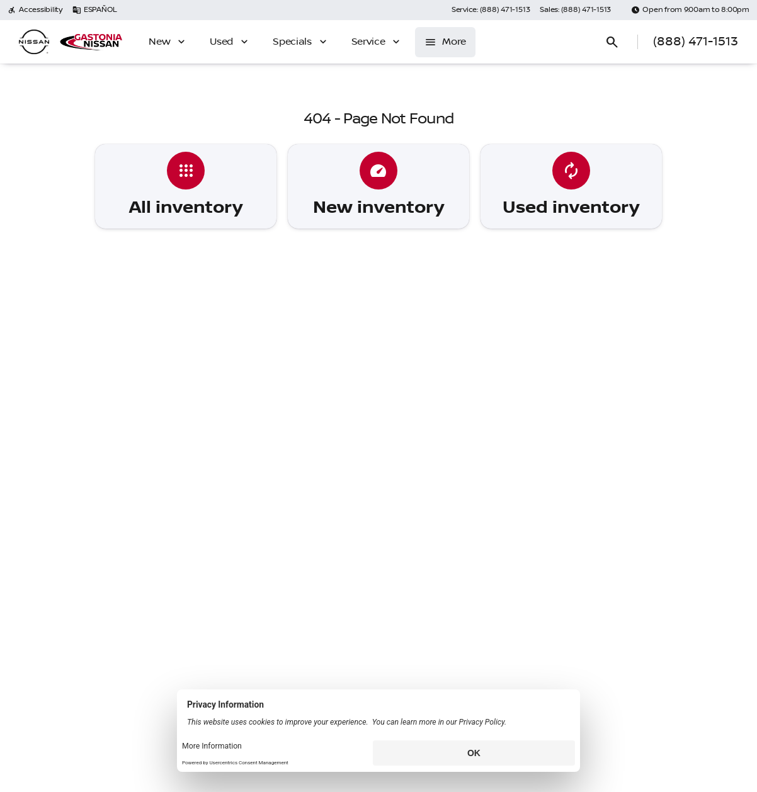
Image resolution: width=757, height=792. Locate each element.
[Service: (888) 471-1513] (490, 10)
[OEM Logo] (34, 42)
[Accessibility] (35, 10)
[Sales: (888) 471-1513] (575, 10)
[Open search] (612, 42)
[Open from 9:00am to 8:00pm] (690, 10)
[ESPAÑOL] (95, 10)
